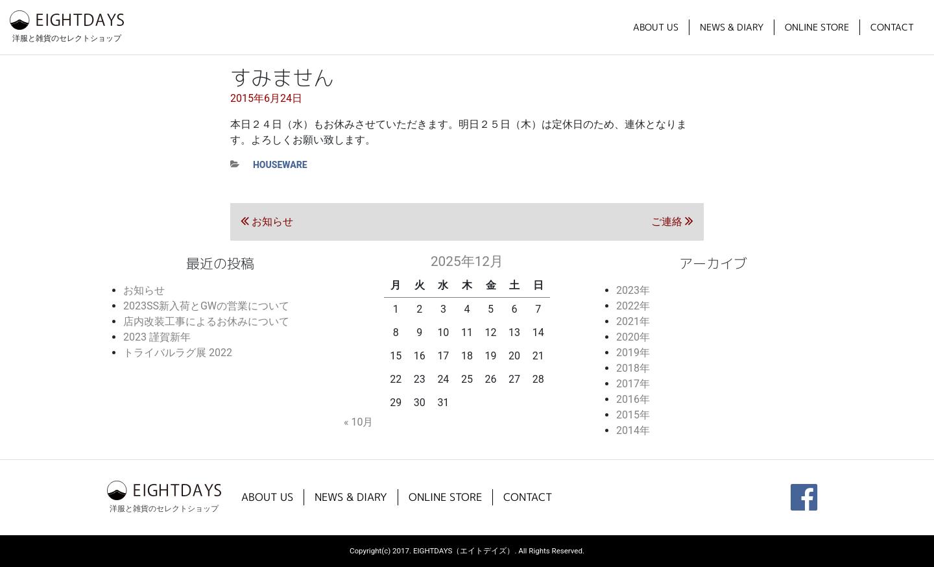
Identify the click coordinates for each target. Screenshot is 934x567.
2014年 (633, 430)
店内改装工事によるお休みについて (206, 321)
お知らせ (144, 290)
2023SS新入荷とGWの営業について (206, 306)
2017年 (633, 384)
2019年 (633, 352)
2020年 (633, 337)
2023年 (633, 290)
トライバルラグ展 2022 (177, 352)
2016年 (633, 399)
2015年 (633, 415)
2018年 (633, 368)
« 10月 (358, 422)
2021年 (633, 321)
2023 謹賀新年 (157, 337)
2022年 (633, 306)
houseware (280, 165)
